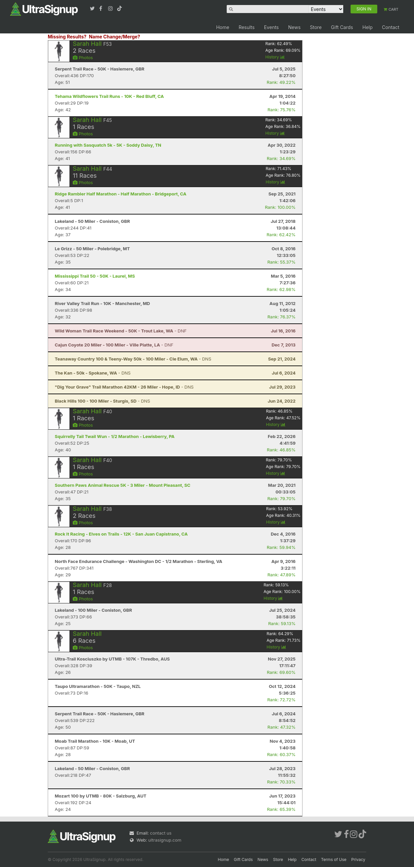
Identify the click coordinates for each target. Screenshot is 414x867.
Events (271, 27)
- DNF (121, 330)
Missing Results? (67, 36)
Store (316, 27)
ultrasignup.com (164, 840)
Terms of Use (334, 859)
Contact (390, 27)
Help (367, 27)
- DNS (133, 359)
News (294, 27)
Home (222, 27)
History (275, 56)
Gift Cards (342, 27)
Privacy (358, 859)
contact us (160, 833)
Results (247, 27)
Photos (83, 57)
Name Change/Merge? (114, 36)
